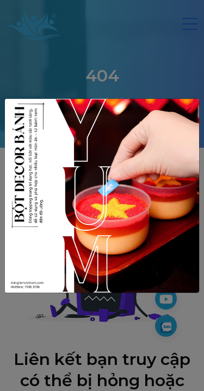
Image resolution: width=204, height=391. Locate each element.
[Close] (186, 112)
